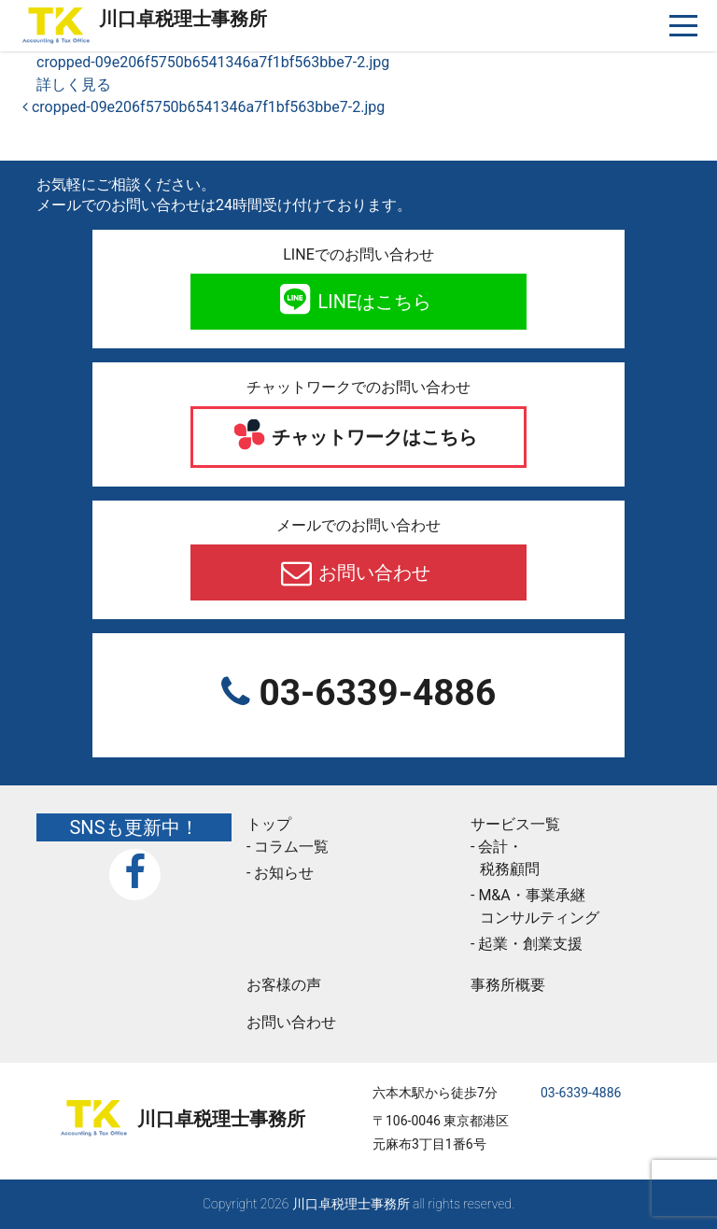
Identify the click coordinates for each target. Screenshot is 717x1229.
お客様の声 (283, 985)
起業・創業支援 (530, 944)
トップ (268, 824)
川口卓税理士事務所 (183, 18)
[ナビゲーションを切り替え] (684, 25)
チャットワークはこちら (373, 437)
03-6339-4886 (373, 692)
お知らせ (284, 873)
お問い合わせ (373, 572)
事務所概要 (508, 985)
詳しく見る (73, 84)
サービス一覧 (515, 824)
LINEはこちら (373, 301)
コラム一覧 (291, 846)
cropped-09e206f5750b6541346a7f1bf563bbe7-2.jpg (212, 62)
